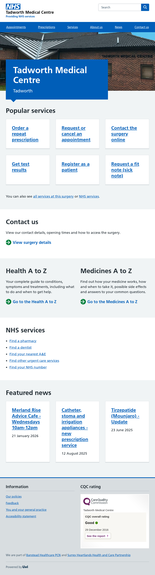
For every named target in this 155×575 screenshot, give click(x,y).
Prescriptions (46, 27)
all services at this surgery (53, 196)
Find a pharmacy (22, 341)
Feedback (12, 503)
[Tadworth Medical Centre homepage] (30, 11)
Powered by (17, 567)
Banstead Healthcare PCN (43, 555)
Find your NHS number (28, 367)
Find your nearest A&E (27, 354)
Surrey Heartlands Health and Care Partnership (99, 555)
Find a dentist (20, 347)
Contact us (142, 27)
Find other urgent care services (34, 361)
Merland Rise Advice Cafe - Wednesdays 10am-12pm (26, 418)
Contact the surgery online (124, 134)
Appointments (16, 27)
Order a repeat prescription (25, 134)
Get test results (20, 167)
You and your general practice (26, 510)
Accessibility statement (21, 516)
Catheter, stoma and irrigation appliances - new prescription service (75, 427)
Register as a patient (76, 167)
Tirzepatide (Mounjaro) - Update (125, 416)
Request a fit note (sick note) (125, 170)
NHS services (89, 196)
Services (72, 27)
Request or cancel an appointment (76, 134)
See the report (96, 535)
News (118, 27)
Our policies (14, 496)
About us (96, 27)
